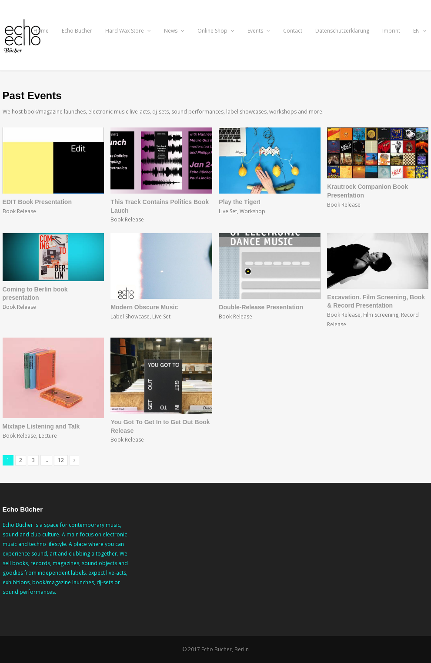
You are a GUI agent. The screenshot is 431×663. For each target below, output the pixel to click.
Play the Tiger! (240, 201)
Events (258, 30)
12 (61, 460)
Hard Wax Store (128, 30)
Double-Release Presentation (261, 307)
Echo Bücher (77, 30)
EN (420, 30)
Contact (292, 30)
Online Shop (215, 30)
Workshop (252, 211)
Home (41, 30)
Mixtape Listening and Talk (41, 426)
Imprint (391, 30)
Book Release (19, 211)
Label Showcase (130, 316)
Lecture (48, 435)
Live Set (228, 211)
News (174, 30)
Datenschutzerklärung (342, 30)
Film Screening (380, 314)
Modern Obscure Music (144, 307)
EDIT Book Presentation (37, 201)
